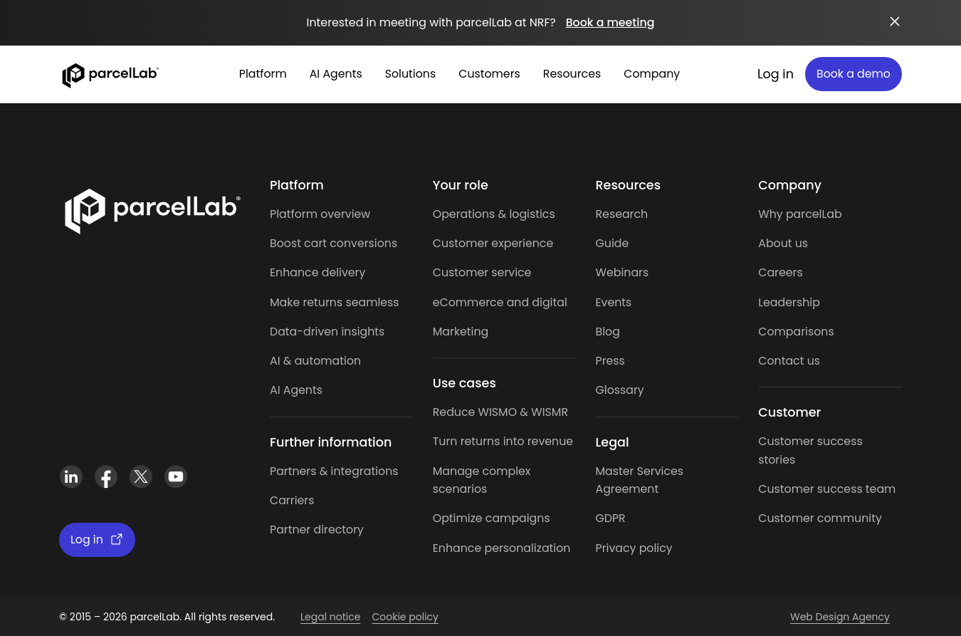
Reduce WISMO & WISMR (500, 412)
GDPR (611, 518)
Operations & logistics (494, 214)
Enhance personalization (502, 548)
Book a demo (853, 74)
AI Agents (296, 390)
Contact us (789, 361)
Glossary (620, 390)
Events (614, 302)
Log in (775, 74)
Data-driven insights (327, 331)
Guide (612, 243)
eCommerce (468, 302)
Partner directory (317, 529)
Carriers (292, 500)
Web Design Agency (840, 617)
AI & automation (315, 361)
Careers (780, 272)
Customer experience (493, 243)
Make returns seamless (334, 302)
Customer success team (827, 489)
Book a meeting (610, 22)
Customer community (820, 518)
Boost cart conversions (333, 243)
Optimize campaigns (491, 518)
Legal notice (330, 617)
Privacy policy (634, 548)
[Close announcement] (895, 21)
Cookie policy (405, 617)
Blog (608, 331)
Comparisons (796, 331)
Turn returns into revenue (503, 441)
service (511, 272)
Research (622, 214)
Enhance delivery (317, 272)
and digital (535, 302)
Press (610, 361)
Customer (462, 272)
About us (783, 243)
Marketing (461, 331)
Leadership (789, 302)
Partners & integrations (334, 471)
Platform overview (320, 214)
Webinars (622, 272)
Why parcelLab (799, 214)
